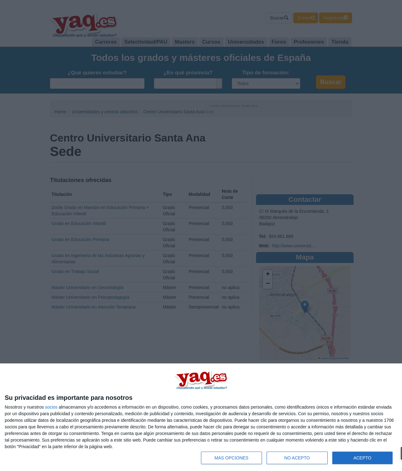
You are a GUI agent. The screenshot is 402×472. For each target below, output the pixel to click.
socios (51, 407)
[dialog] (201, 418)
